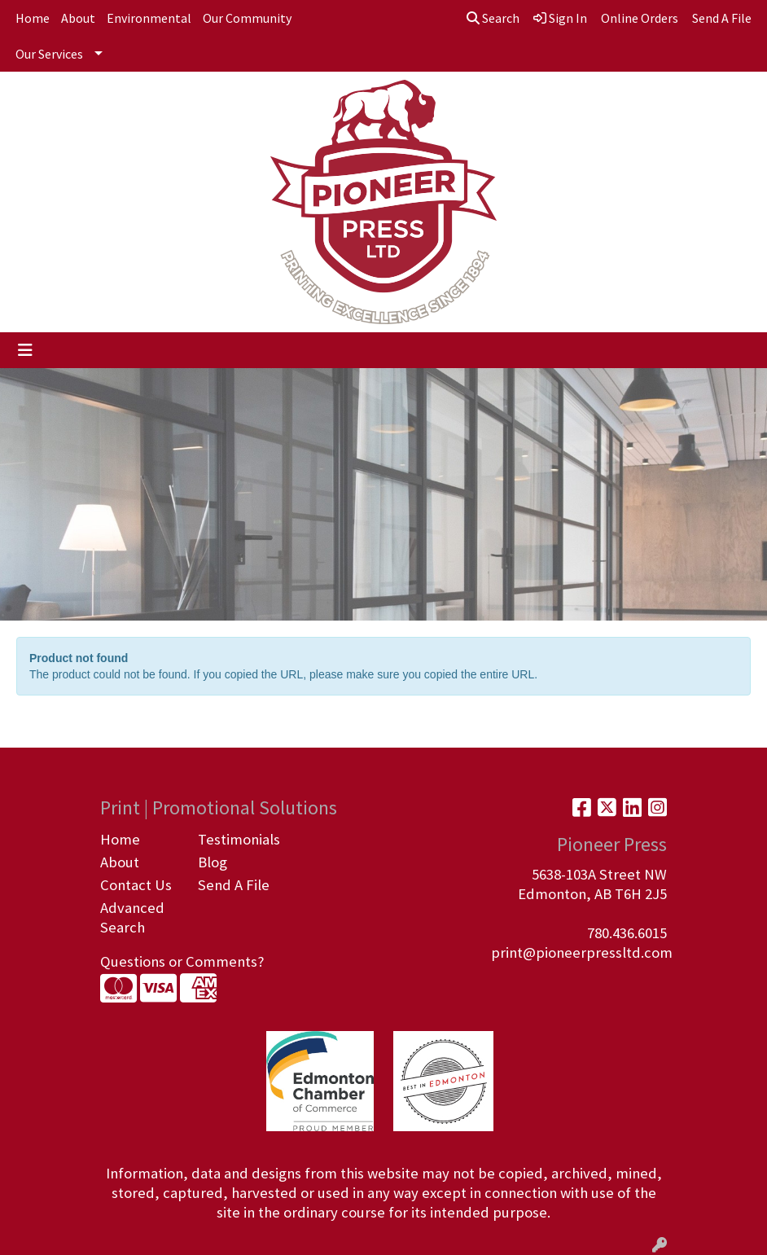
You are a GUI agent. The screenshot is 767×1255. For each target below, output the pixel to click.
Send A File (234, 884)
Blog (212, 862)
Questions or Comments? (182, 961)
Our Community (247, 18)
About (78, 18)
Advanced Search (132, 917)
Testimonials (237, 839)
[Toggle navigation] (25, 350)
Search (493, 18)
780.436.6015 (627, 933)
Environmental (149, 18)
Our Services (49, 54)
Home (32, 18)
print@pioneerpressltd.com (582, 952)
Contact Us (136, 884)
